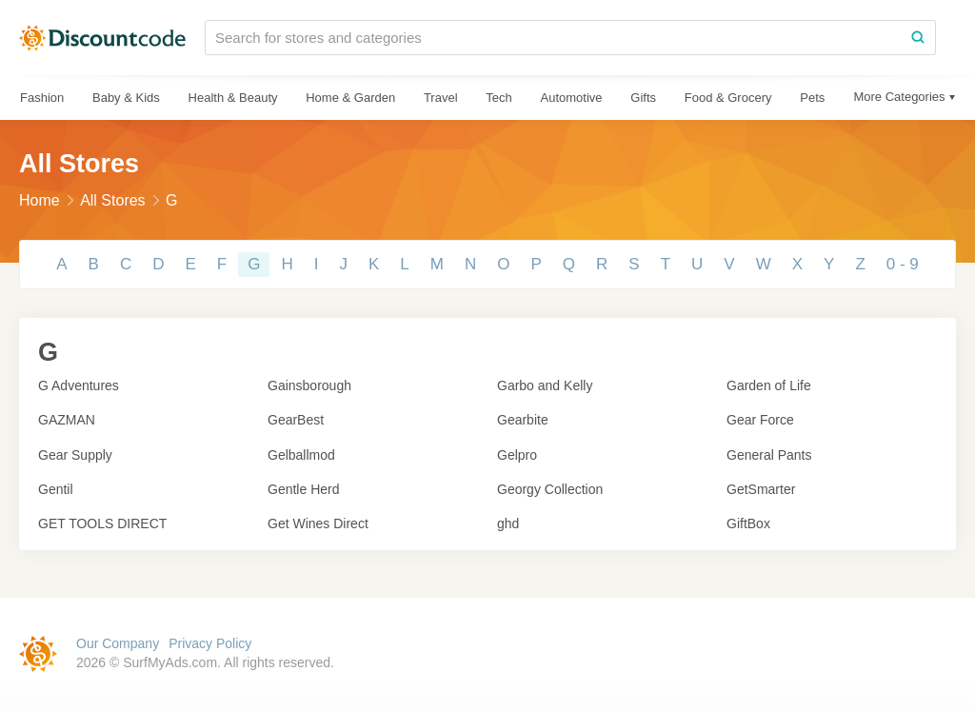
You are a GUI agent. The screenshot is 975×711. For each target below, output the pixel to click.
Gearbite (522, 419)
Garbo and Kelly (544, 385)
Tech (498, 97)
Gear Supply (75, 455)
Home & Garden (350, 97)
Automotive (571, 97)
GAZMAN (66, 419)
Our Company (117, 643)
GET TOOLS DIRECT (102, 523)
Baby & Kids (126, 97)
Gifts (643, 97)
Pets (812, 97)
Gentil (55, 489)
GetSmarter (760, 489)
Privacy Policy (210, 643)
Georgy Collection (550, 489)
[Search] (918, 37)
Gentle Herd (303, 489)
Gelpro (517, 455)
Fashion (42, 97)
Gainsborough (309, 385)
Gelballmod (301, 455)
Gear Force (760, 419)
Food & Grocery (728, 97)
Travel (441, 97)
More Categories (899, 96)
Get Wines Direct (318, 523)
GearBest (296, 419)
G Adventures (78, 385)
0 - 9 (902, 264)
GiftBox (748, 523)
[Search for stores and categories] (553, 37)
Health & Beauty (233, 97)
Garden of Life (768, 385)
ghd (508, 523)
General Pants (769, 455)
